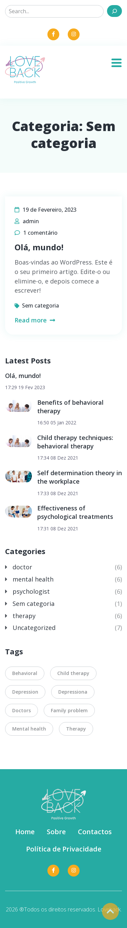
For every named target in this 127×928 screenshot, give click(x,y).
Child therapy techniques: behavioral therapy (75, 442)
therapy (24, 616)
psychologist (31, 591)
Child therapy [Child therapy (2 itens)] (73, 673)
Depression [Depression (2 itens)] (25, 692)
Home (25, 831)
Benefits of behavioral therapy (70, 406)
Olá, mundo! (39, 247)
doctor (22, 567)
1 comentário (40, 232)
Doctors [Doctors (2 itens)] (21, 710)
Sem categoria (40, 305)
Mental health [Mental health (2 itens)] (29, 728)
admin (31, 221)
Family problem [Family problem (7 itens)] (69, 710)
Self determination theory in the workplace (79, 477)
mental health (33, 579)
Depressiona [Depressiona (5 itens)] (72, 692)
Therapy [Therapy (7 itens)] (76, 728)
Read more (35, 320)
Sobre (56, 831)
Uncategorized (34, 628)
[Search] (114, 11)
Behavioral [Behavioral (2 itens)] (24, 673)
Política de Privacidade (63, 848)
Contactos (95, 831)
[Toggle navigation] (119, 60)
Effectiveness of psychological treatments (75, 512)
